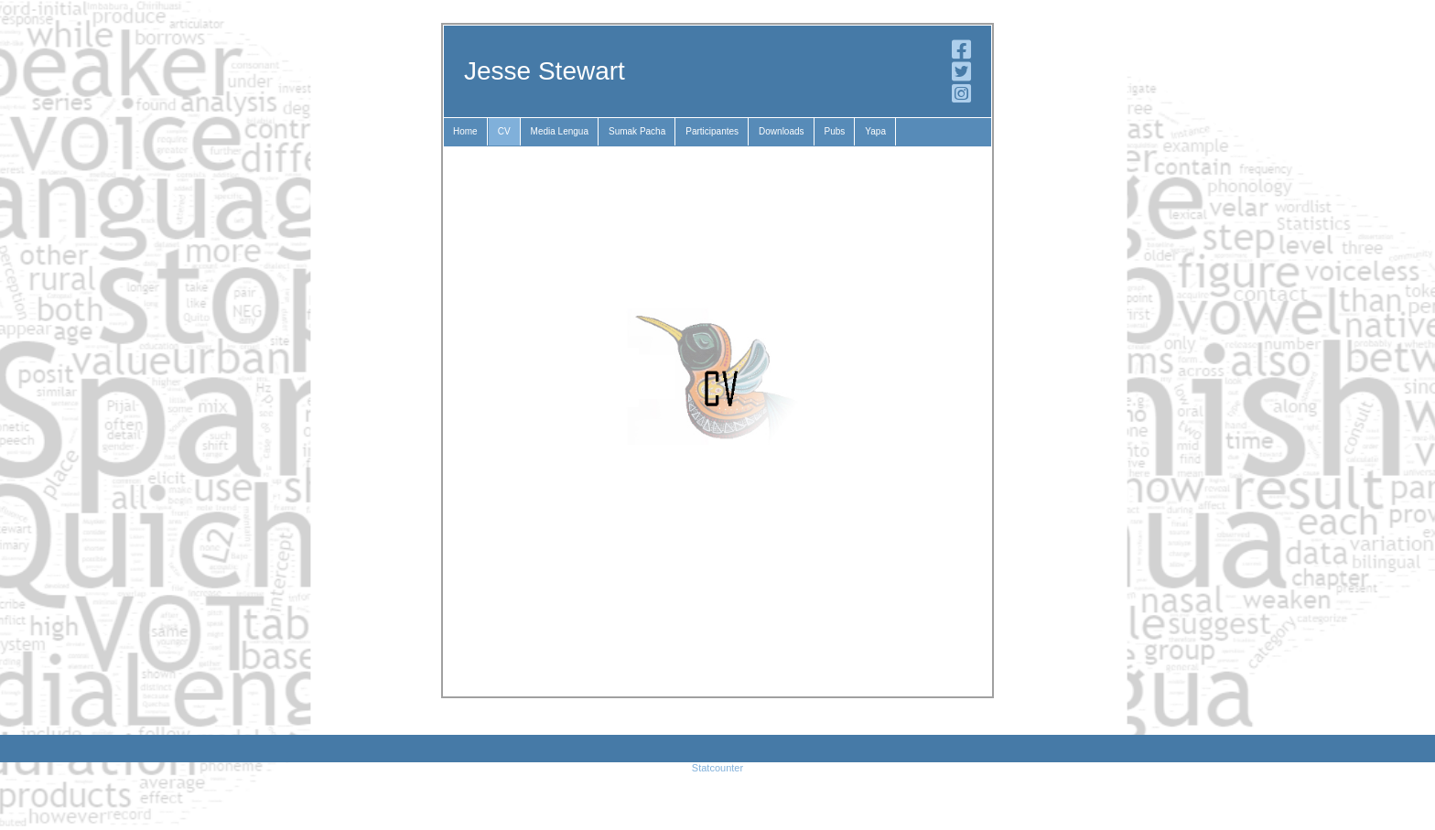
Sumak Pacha (637, 131)
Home (465, 131)
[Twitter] (961, 75)
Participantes (712, 131)
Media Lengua (559, 131)
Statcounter (717, 767)
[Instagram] (961, 97)
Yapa (875, 131)
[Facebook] (961, 54)
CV (504, 131)
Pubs (835, 131)
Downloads (781, 131)
